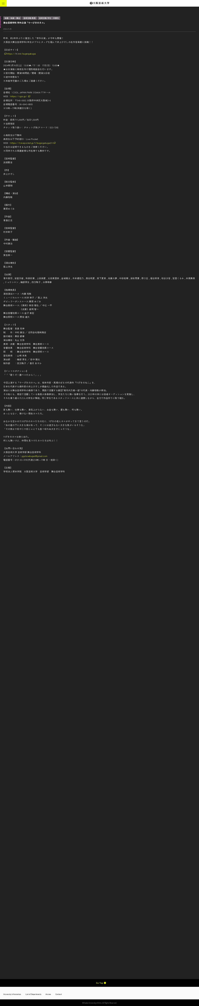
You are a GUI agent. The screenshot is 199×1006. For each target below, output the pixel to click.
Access (48, 994)
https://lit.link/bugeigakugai (21, 53)
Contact (58, 994)
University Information (12, 994)
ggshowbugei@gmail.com (34, 456)
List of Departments (33, 994)
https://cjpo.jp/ (18, 96)
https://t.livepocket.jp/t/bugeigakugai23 (31, 142)
